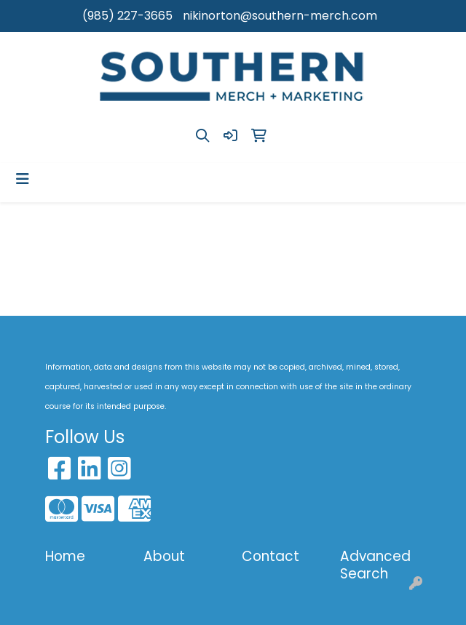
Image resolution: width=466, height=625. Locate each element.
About (164, 556)
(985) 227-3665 (127, 15)
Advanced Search (375, 565)
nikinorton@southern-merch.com (280, 15)
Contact (270, 556)
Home (65, 556)
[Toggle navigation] (22, 179)
